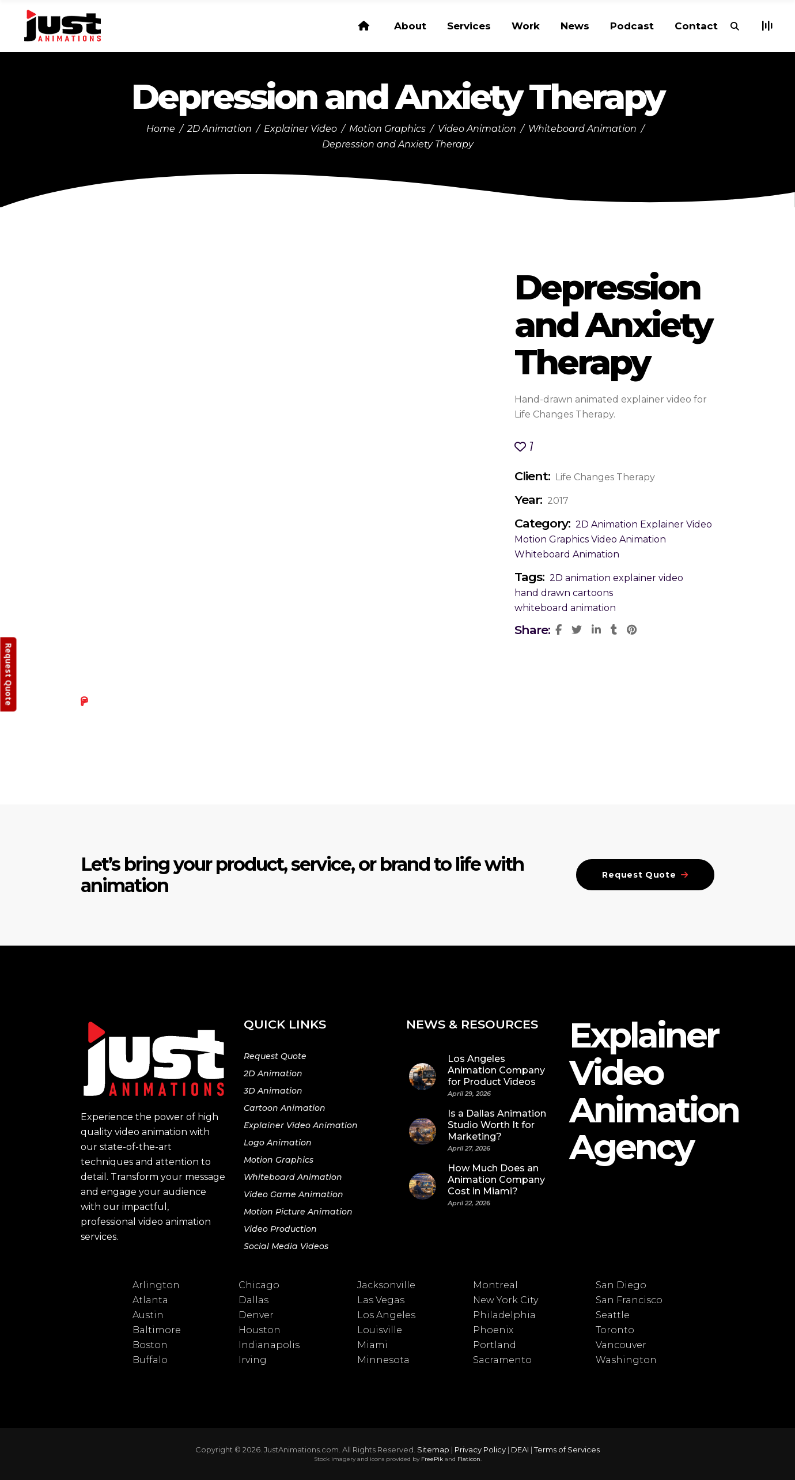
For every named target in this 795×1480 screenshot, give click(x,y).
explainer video (648, 577)
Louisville (379, 1330)
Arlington (156, 1285)
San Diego (621, 1285)
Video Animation (477, 128)
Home (160, 128)
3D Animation (273, 1091)
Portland (494, 1344)
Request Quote (275, 1056)
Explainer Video (300, 128)
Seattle (613, 1315)
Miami (372, 1344)
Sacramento (502, 1359)
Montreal (495, 1285)
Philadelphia (504, 1315)
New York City (505, 1300)
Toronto (615, 1330)
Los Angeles (386, 1315)
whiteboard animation (565, 607)
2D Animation (219, 128)
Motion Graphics (387, 128)
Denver (256, 1315)
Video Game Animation (293, 1194)
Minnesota (383, 1359)
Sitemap (433, 1449)
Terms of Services (567, 1449)
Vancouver (621, 1344)
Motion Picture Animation (298, 1211)
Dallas (253, 1300)
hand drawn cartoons (563, 592)
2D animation (580, 577)
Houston (259, 1330)
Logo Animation (278, 1142)
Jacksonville (386, 1285)
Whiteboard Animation (582, 128)
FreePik (432, 1459)
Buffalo (150, 1359)
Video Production (280, 1229)
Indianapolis (269, 1344)
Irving (252, 1359)
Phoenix (493, 1330)
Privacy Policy (480, 1449)
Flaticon (468, 1459)
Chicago (258, 1285)
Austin (148, 1315)
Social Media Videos (286, 1246)
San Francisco (629, 1300)
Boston (150, 1344)
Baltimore (156, 1330)
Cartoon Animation (284, 1108)
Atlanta (150, 1300)
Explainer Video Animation (301, 1125)
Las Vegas (380, 1300)
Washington (626, 1359)
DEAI (520, 1449)
